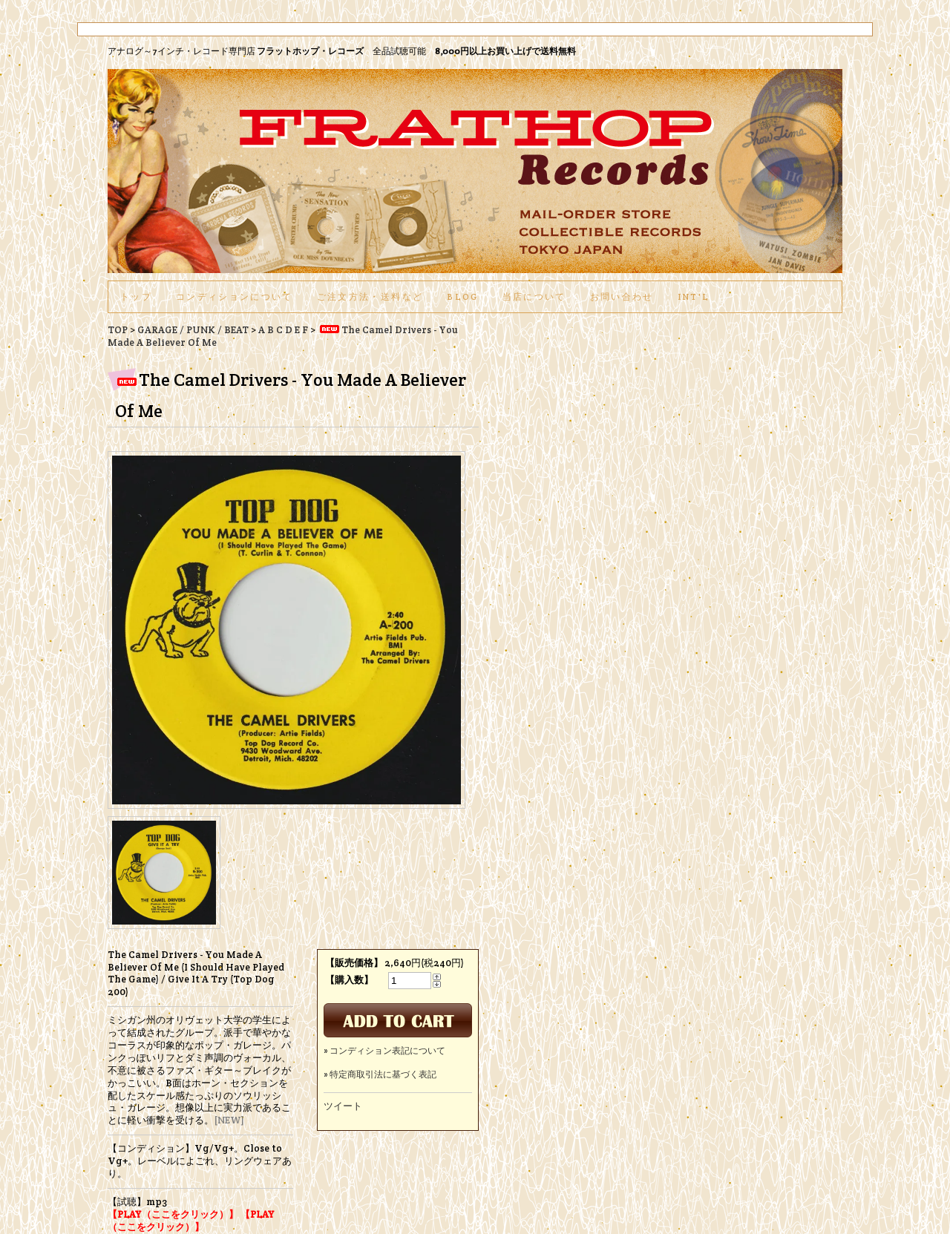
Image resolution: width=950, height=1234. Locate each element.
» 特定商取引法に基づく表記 (380, 1074)
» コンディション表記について (384, 1050)
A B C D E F (283, 330)
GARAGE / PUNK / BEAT (193, 330)
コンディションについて (234, 296)
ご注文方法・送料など (370, 296)
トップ (136, 296)
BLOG (462, 296)
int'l (694, 296)
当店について (534, 296)
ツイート (343, 1106)
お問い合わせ (622, 296)
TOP (118, 330)
